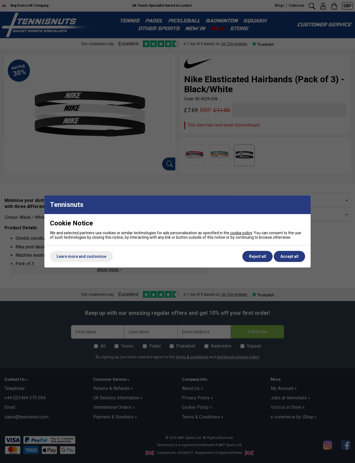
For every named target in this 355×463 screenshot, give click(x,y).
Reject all (257, 256)
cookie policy (241, 233)
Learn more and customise (81, 256)
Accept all (289, 256)
